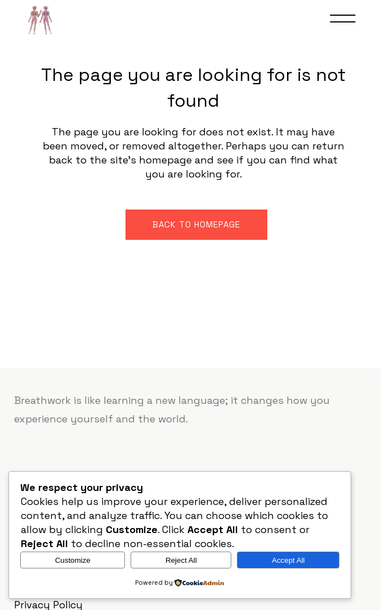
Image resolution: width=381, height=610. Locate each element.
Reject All (181, 560)
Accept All (288, 560)
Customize (73, 560)
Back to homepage (196, 224)
